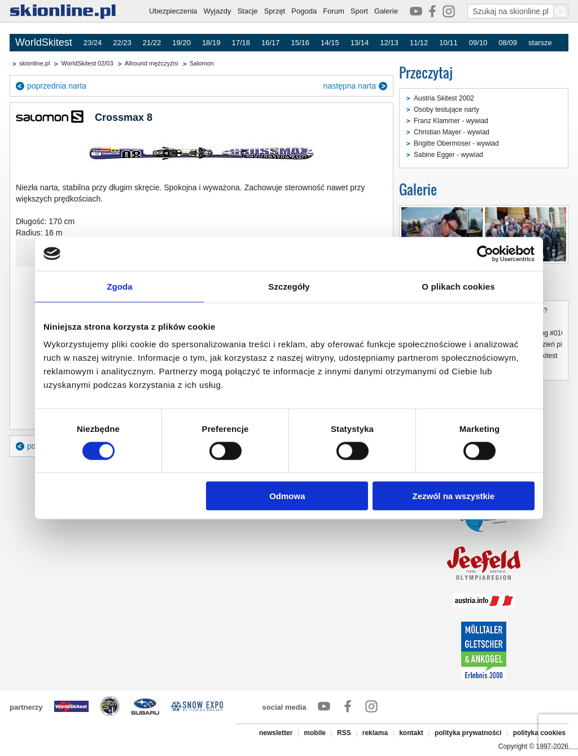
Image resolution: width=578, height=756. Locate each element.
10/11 (448, 42)
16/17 (270, 42)
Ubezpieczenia (173, 11)
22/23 (122, 42)
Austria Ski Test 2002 (433, 248)
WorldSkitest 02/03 (87, 63)
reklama (375, 733)
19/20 (181, 42)
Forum (333, 11)
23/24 (93, 42)
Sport (359, 11)
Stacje (247, 11)
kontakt (411, 733)
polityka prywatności (468, 733)
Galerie (386, 11)
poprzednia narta (56, 85)
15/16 (300, 42)
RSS (344, 733)
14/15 (330, 42)
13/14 (360, 42)
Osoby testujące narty (446, 109)
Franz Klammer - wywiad (451, 121)
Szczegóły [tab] (288, 286)
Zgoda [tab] (120, 286)
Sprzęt (275, 11)
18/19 (211, 42)
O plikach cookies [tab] (458, 286)
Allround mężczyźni (151, 63)
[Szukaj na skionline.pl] (561, 11)
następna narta (349, 85)
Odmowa (287, 496)
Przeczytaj (426, 72)
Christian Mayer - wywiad (451, 132)
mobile (315, 733)
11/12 (419, 42)
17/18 (240, 42)
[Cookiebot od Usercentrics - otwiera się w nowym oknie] (485, 253)
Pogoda (304, 11)
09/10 (478, 42)
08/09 (507, 42)
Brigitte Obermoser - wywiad (456, 143)
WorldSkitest (43, 42)
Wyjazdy (217, 11)
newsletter (275, 733)
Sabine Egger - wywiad (448, 155)
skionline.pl (34, 63)
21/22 (152, 42)
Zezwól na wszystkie (454, 496)
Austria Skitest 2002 (444, 98)
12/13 (389, 42)
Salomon (202, 63)
